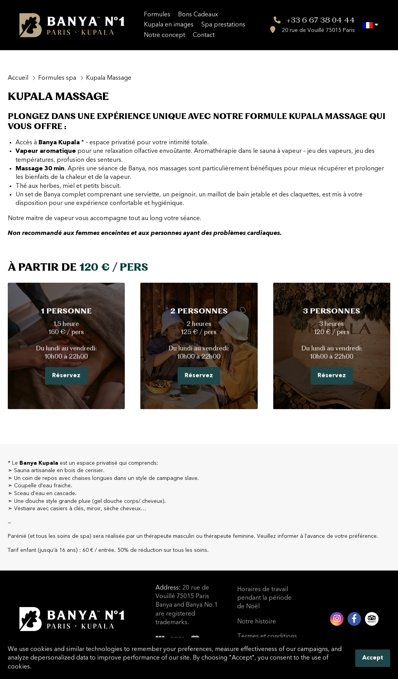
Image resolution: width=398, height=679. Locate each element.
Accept (372, 658)
